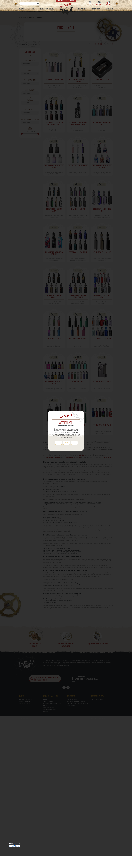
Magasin (60, 1)
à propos (71, 1)
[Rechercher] (29, 3)
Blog (65, 1)
